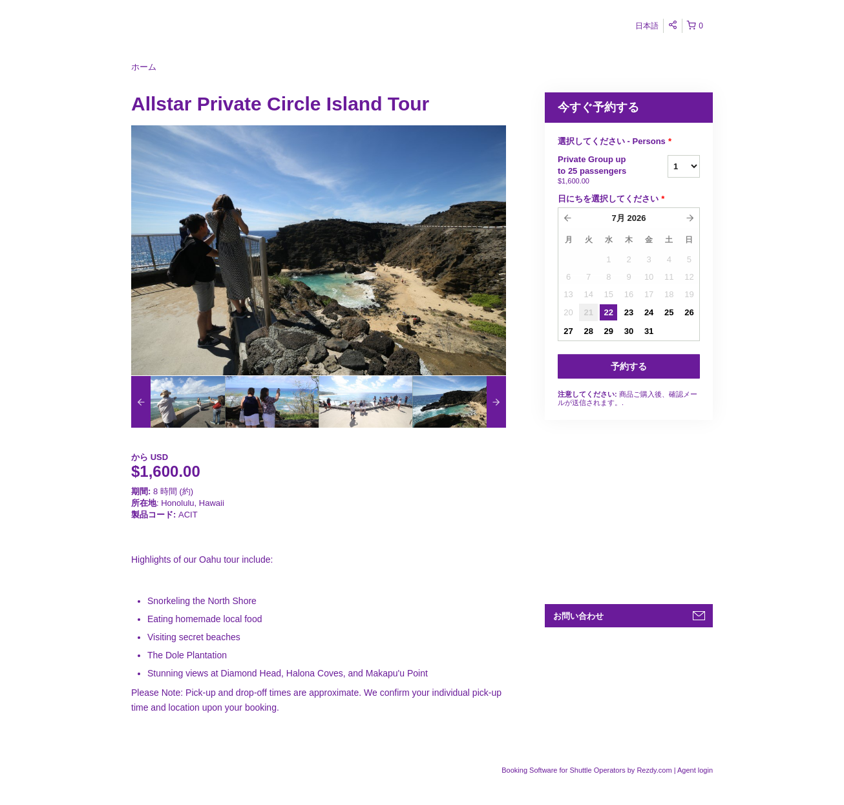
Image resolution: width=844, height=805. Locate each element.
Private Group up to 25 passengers (596, 170)
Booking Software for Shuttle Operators (564, 770)
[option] (178, 402)
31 (648, 331)
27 (568, 331)
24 (648, 312)
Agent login (695, 770)
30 (628, 331)
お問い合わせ (578, 616)
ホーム (143, 67)
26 (688, 312)
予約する (629, 366)
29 (608, 331)
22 (608, 312)
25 (668, 312)
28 (588, 331)
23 (628, 312)
